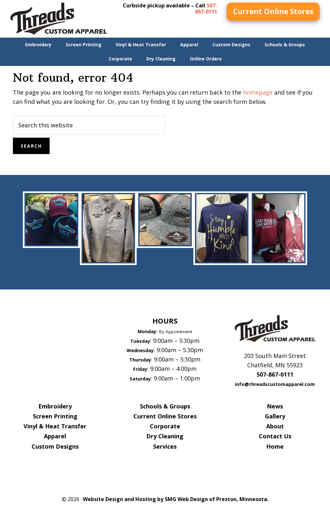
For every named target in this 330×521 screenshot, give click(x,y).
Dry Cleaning (164, 436)
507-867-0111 (206, 8)
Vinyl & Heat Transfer (55, 426)
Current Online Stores (273, 11)
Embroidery (55, 406)
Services (165, 446)
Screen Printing (55, 416)
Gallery (275, 416)
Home (275, 446)
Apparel (55, 436)
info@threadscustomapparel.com (275, 384)
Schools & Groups (165, 406)
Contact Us (275, 436)
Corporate (165, 426)
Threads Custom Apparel (58, 19)
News (275, 406)
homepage (258, 92)
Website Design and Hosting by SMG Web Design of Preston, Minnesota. (175, 499)
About (275, 426)
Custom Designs (55, 446)
